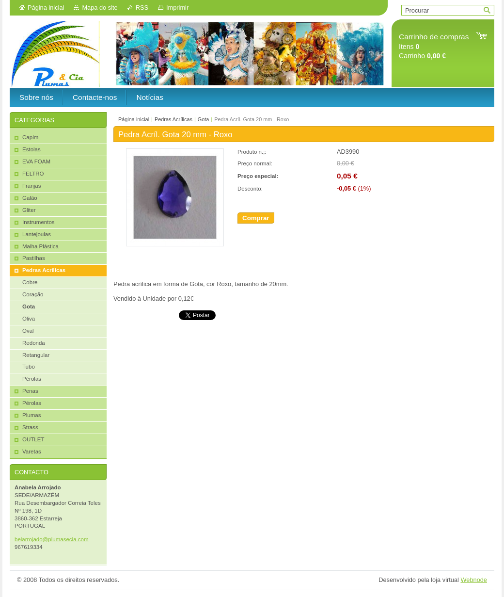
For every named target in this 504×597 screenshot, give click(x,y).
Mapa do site (99, 7)
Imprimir (177, 7)
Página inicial (46, 7)
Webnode (473, 579)
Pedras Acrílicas (173, 119)
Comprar (255, 218)
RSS (142, 7)
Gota (203, 119)
